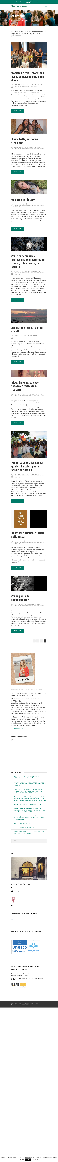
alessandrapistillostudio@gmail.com (34, 1)
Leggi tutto (34, 1159)
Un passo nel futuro (23, 199)
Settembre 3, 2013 (19, 474)
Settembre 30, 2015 (19, 394)
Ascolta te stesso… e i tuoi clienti (27, 330)
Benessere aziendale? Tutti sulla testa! (27, 535)
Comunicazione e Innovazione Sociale (25, 86)
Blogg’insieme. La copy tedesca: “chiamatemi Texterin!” (25, 386)
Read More (17, 110)
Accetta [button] (28, 1159)
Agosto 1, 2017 (18, 335)
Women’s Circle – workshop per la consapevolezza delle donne (27, 77)
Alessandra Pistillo (36, 84)
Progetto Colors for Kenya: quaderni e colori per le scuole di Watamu (27, 467)
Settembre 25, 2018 (19, 84)
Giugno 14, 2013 (18, 604)
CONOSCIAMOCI (17, 729)
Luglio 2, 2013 (18, 541)
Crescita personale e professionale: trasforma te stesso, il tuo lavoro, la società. (28, 262)
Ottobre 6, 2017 (18, 271)
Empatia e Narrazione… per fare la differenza (25, 823)
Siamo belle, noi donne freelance (24, 141)
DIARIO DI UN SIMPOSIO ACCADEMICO (24, 827)
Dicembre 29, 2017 (19, 204)
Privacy (14, 1004)
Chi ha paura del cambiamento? (20, 598)
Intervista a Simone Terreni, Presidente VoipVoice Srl (27, 804)
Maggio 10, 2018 (18, 147)
